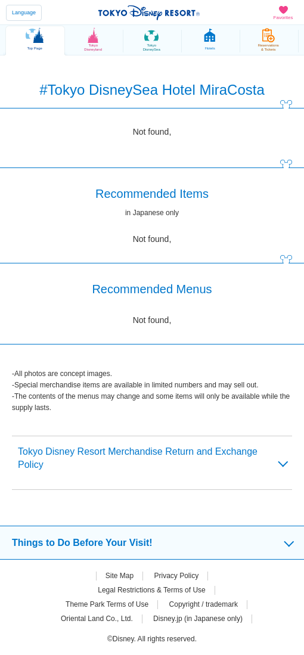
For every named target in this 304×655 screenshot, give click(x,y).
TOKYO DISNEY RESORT (149, 12)
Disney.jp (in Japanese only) (198, 618)
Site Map (120, 576)
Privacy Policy (176, 576)
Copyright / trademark (203, 604)
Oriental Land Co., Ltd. (97, 618)
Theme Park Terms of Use (107, 604)
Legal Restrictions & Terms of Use (152, 590)
